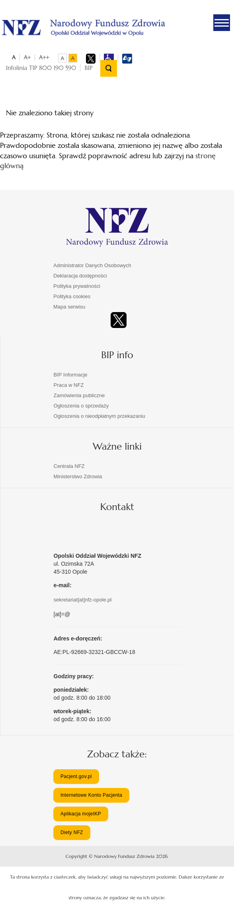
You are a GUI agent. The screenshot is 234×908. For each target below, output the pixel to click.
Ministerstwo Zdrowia (78, 476)
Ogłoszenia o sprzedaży (81, 406)
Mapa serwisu (69, 307)
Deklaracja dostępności (80, 276)
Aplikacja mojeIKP (80, 814)
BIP (88, 68)
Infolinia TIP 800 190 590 (41, 68)
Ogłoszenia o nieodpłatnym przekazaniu (100, 416)
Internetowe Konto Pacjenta (91, 795)
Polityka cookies (71, 296)
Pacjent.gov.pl (76, 776)
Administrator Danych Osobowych (92, 265)
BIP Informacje (71, 375)
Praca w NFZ (69, 385)
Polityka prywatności (76, 286)
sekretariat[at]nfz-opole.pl (83, 600)
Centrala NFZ (69, 466)
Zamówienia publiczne (79, 395)
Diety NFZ (71, 832)
